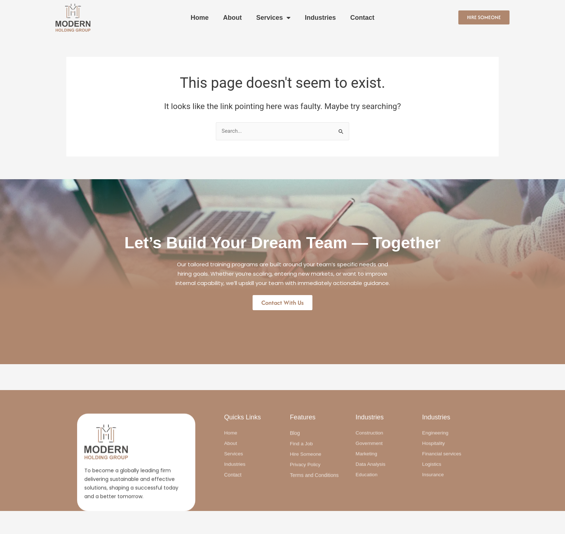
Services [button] (273, 17)
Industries (320, 17)
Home (200, 17)
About (232, 17)
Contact (362, 17)
